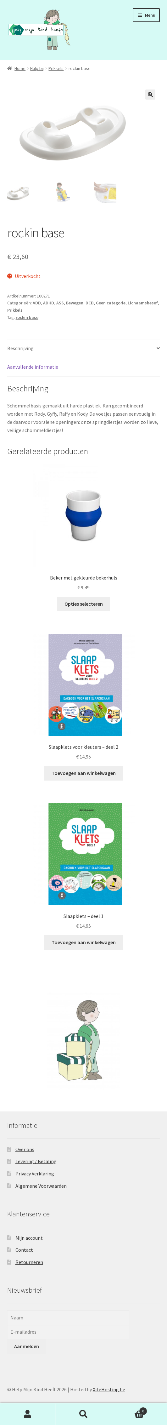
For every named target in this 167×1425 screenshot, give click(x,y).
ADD (37, 302)
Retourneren (29, 1261)
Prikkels (56, 68)
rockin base (27, 317)
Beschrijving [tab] (20, 348)
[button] (150, 94)
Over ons (24, 1148)
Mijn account (29, 1237)
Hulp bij (37, 68)
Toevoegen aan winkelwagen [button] (84, 772)
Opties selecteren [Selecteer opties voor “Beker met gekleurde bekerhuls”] (83, 603)
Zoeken (83, 1414)
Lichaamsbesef (143, 302)
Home (19, 68)
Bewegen (74, 302)
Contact (24, 1249)
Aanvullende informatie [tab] (32, 366)
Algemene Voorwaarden (41, 1185)
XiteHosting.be (109, 1389)
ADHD (48, 302)
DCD (90, 302)
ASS (60, 302)
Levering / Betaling (36, 1161)
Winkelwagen (129, 1409)
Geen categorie (110, 302)
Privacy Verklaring (34, 1173)
